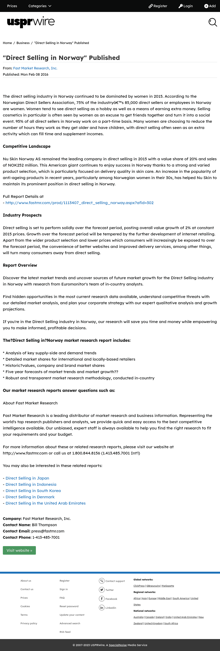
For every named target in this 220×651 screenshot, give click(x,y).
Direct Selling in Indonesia (31, 484)
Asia (144, 598)
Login (186, 6)
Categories (39, 6)
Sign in (64, 589)
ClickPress (139, 585)
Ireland (160, 617)
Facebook (108, 598)
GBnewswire (153, 585)
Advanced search (70, 623)
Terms (24, 614)
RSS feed (65, 631)
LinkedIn (107, 607)
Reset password (69, 606)
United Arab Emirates (185, 617)
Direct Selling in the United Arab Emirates (46, 503)
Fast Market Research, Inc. (35, 68)
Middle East (164, 598)
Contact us (27, 589)
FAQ (62, 597)
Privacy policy (29, 623)
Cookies (25, 606)
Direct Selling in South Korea (33, 490)
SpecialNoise (118, 645)
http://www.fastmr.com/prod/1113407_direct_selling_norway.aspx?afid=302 (80, 202)
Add (210, 6)
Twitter (106, 589)
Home (7, 43)
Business (23, 43)
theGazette (168, 585)
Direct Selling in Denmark (30, 496)
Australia (139, 617)
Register (158, 6)
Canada (149, 617)
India (168, 617)
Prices (12, 6)
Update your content (72, 614)
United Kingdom (153, 623)
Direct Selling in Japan (27, 478)
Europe (152, 598)
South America (181, 598)
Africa (137, 598)
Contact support (112, 581)
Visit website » (19, 550)
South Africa (171, 623)
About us (26, 580)
